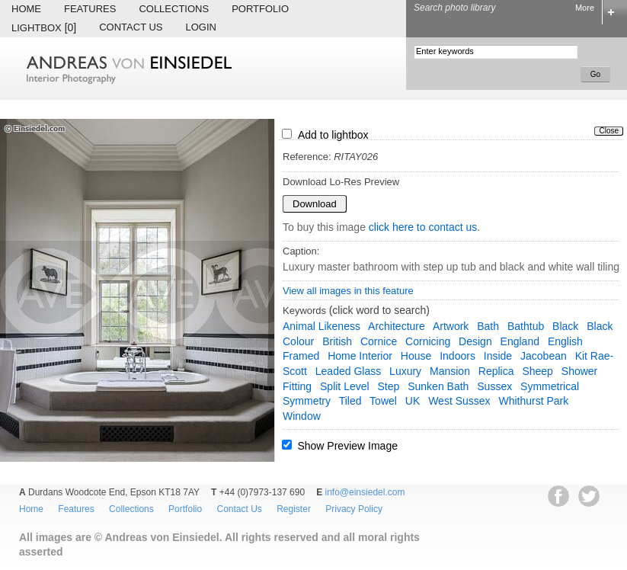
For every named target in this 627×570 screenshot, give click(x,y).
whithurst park (533, 401)
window (302, 416)
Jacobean (543, 356)
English (565, 341)
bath (488, 326)
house (416, 356)
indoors (457, 356)
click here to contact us (423, 227)
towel (383, 401)
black (565, 326)
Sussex (494, 386)
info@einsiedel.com (365, 492)
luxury (405, 371)
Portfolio (260, 8)
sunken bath (438, 386)
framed (301, 356)
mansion (450, 371)
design (475, 341)
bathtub (525, 326)
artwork (451, 326)
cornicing (427, 341)
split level (344, 386)
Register (294, 509)
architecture (396, 326)
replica (496, 371)
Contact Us (130, 27)
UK (412, 401)
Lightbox (43, 27)
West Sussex (459, 401)
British (337, 341)
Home (26, 8)
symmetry (307, 401)
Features (90, 8)
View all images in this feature (348, 290)
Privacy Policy (353, 509)
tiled (350, 401)
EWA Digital (28, 569)
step (389, 386)
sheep (537, 371)
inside (498, 356)
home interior (360, 356)
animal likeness (321, 326)
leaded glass (348, 371)
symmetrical (549, 386)
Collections (174, 8)
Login (201, 27)
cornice (378, 341)
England (520, 341)
